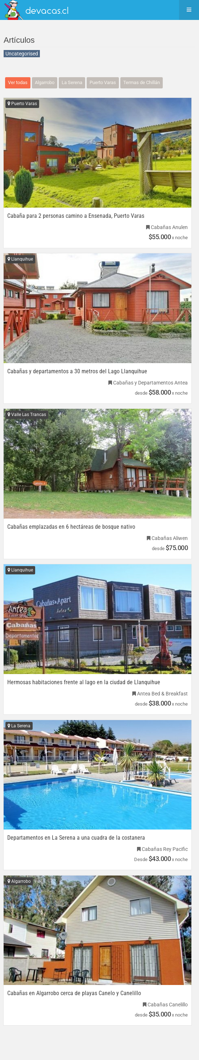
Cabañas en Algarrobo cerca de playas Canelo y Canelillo (74, 993)
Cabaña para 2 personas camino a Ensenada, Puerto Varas (75, 216)
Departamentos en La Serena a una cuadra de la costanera (76, 838)
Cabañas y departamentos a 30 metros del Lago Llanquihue (77, 371)
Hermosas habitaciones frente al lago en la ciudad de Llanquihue (83, 682)
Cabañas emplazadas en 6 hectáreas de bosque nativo (71, 527)
